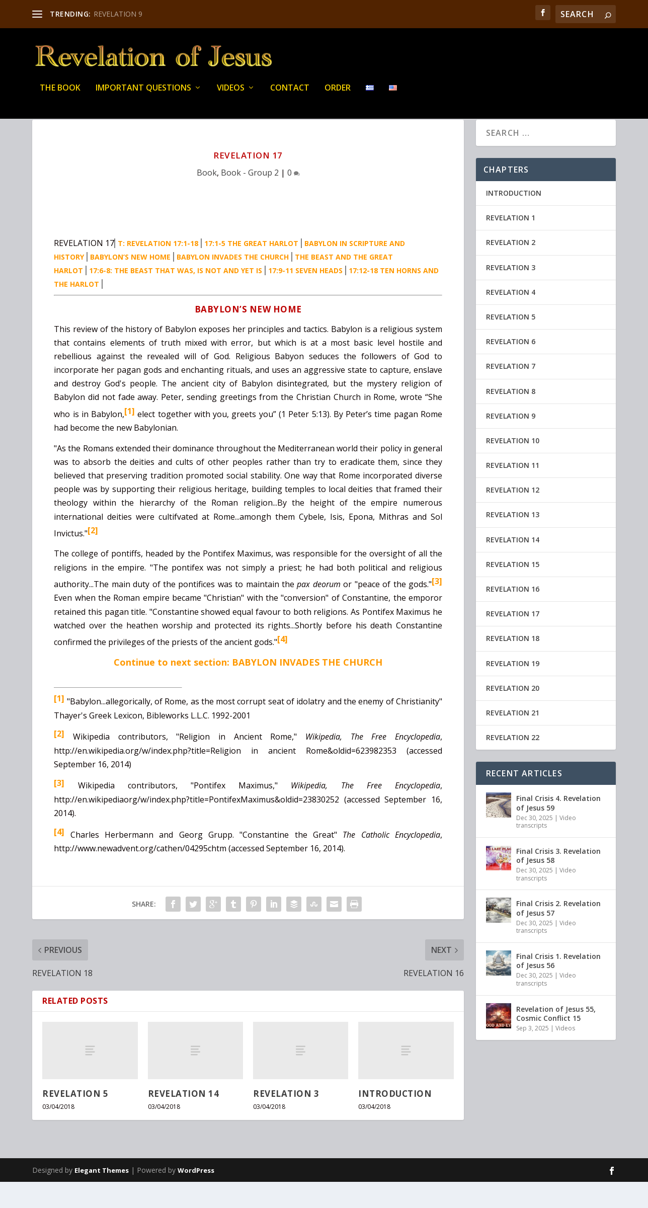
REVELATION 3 (286, 1119)
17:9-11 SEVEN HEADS (305, 296)
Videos (231, 95)
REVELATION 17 (512, 640)
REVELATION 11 (512, 491)
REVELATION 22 (512, 763)
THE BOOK (60, 95)
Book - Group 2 (250, 198)
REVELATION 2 (510, 268)
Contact (289, 95)
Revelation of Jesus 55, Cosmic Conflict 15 (556, 1039)
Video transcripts (546, 848)
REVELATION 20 (512, 714)
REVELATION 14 (183, 1119)
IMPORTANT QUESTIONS (143, 95)
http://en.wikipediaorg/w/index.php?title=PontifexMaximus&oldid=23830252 (196, 825)
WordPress (196, 1196)
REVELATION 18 (512, 664)
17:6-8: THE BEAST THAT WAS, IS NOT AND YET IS (175, 296)
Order (338, 95)
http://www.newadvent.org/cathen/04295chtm (140, 874)
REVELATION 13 (512, 540)
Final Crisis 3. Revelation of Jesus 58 (558, 881)
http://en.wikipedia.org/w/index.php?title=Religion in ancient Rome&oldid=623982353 (225, 776)
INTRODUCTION (395, 1119)
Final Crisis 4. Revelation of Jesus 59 (558, 829)
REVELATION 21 (512, 739)
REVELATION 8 (510, 417)
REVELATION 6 (510, 367)
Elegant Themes (101, 1196)
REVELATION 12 (512, 516)
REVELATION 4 (510, 318)
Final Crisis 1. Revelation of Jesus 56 (558, 987)
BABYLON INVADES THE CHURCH (233, 283)
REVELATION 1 (510, 244)
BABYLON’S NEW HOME (130, 283)
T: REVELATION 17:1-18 (158, 269)
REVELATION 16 (512, 615)
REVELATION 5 (75, 1119)
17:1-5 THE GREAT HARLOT (251, 269)
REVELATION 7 (510, 392)
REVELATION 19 (512, 689)
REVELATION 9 (118, 14)
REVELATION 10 (512, 466)
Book (207, 198)
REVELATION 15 (512, 590)
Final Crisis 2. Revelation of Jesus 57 (558, 934)
